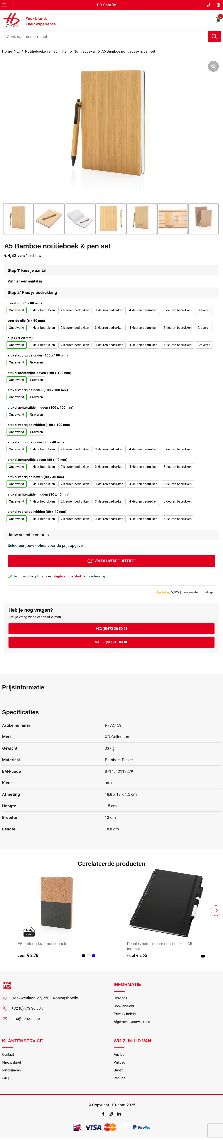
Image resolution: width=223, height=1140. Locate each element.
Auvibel (119, 1056)
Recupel (120, 1080)
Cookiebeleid (124, 1006)
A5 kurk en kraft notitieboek (42, 943)
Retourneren (12, 1072)
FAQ (5, 1080)
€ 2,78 (28, 955)
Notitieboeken (86, 51)
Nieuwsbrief (12, 1064)
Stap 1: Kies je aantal (27, 270)
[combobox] (105, 36)
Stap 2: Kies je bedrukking (32, 292)
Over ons (121, 998)
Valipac (120, 1064)
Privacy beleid (125, 1015)
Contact (8, 1056)
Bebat (118, 1072)
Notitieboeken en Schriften (48, 51)
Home (7, 51)
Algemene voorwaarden (133, 1023)
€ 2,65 (137, 955)
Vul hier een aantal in (25, 281)
